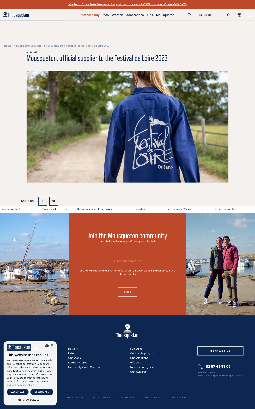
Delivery (73, 349)
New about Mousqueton (28, 45)
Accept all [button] (17, 391)
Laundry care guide (142, 367)
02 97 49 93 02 (215, 366)
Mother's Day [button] (90, 15)
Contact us (220, 351)
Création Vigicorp (178, 397)
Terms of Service (101, 397)
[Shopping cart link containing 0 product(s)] (250, 15)
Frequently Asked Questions (85, 367)
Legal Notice (127, 397)
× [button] (51, 345)
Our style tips (138, 372)
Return (72, 353)
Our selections (139, 358)
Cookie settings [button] (151, 397)
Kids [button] (150, 15)
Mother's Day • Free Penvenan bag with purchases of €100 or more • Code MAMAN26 (128, 4)
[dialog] (30, 373)
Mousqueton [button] (165, 15)
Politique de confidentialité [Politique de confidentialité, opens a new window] (21, 384)
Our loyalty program (142, 353)
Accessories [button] (135, 15)
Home (7, 45)
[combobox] (47, 346)
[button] (189, 15)
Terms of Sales (75, 397)
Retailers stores (77, 362)
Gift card (135, 362)
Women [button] (117, 15)
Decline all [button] (42, 391)
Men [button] (106, 15)
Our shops (74, 358)
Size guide (136, 349)
